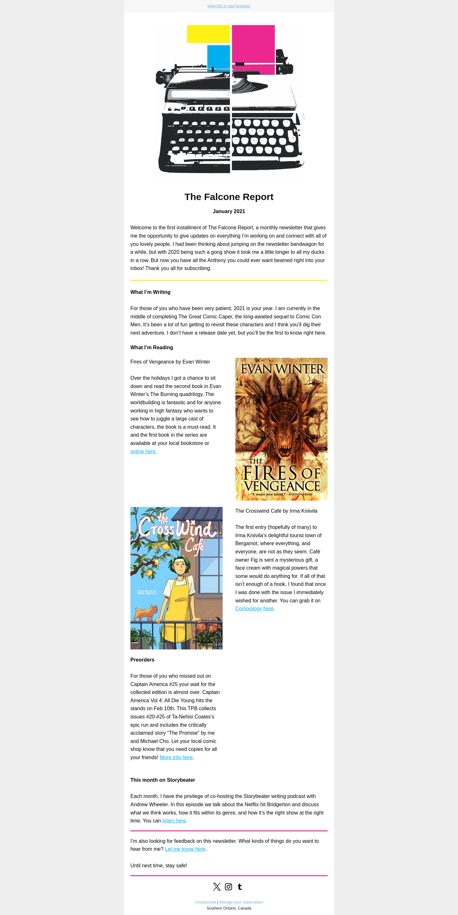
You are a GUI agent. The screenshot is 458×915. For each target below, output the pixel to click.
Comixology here (254, 608)
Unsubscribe (205, 902)
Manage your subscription (241, 902)
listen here (174, 820)
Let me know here (185, 849)
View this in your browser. (229, 6)
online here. (143, 451)
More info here (176, 757)
